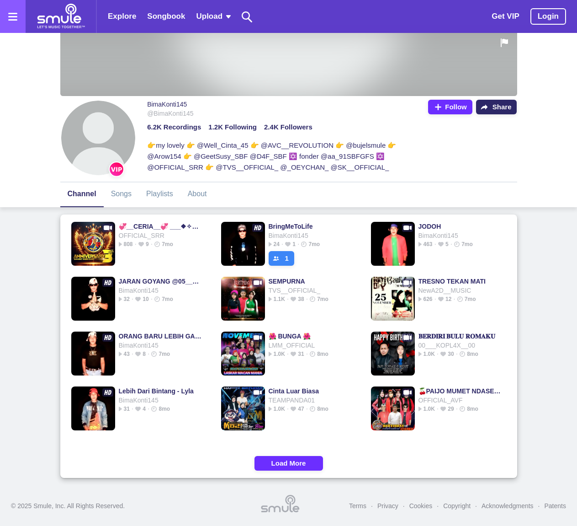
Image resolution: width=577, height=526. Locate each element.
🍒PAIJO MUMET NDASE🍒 (460, 391)
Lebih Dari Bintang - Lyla (156, 391)
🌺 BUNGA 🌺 (290, 336)
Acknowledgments (508, 506)
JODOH (429, 226)
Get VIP (505, 16)
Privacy (387, 506)
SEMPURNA (287, 281)
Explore (122, 16)
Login (548, 16)
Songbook (166, 16)
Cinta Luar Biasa (294, 391)
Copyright (457, 506)
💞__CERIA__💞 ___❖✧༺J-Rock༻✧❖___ (160, 226)
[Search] (247, 16)
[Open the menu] (13, 16)
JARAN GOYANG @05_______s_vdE (160, 281)
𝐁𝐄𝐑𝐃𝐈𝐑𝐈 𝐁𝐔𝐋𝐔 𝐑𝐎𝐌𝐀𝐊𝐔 (457, 336)
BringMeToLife (291, 226)
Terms (357, 506)
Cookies (421, 506)
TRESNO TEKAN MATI (452, 281)
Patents (555, 506)
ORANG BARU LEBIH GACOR (160, 336)
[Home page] (61, 16)
